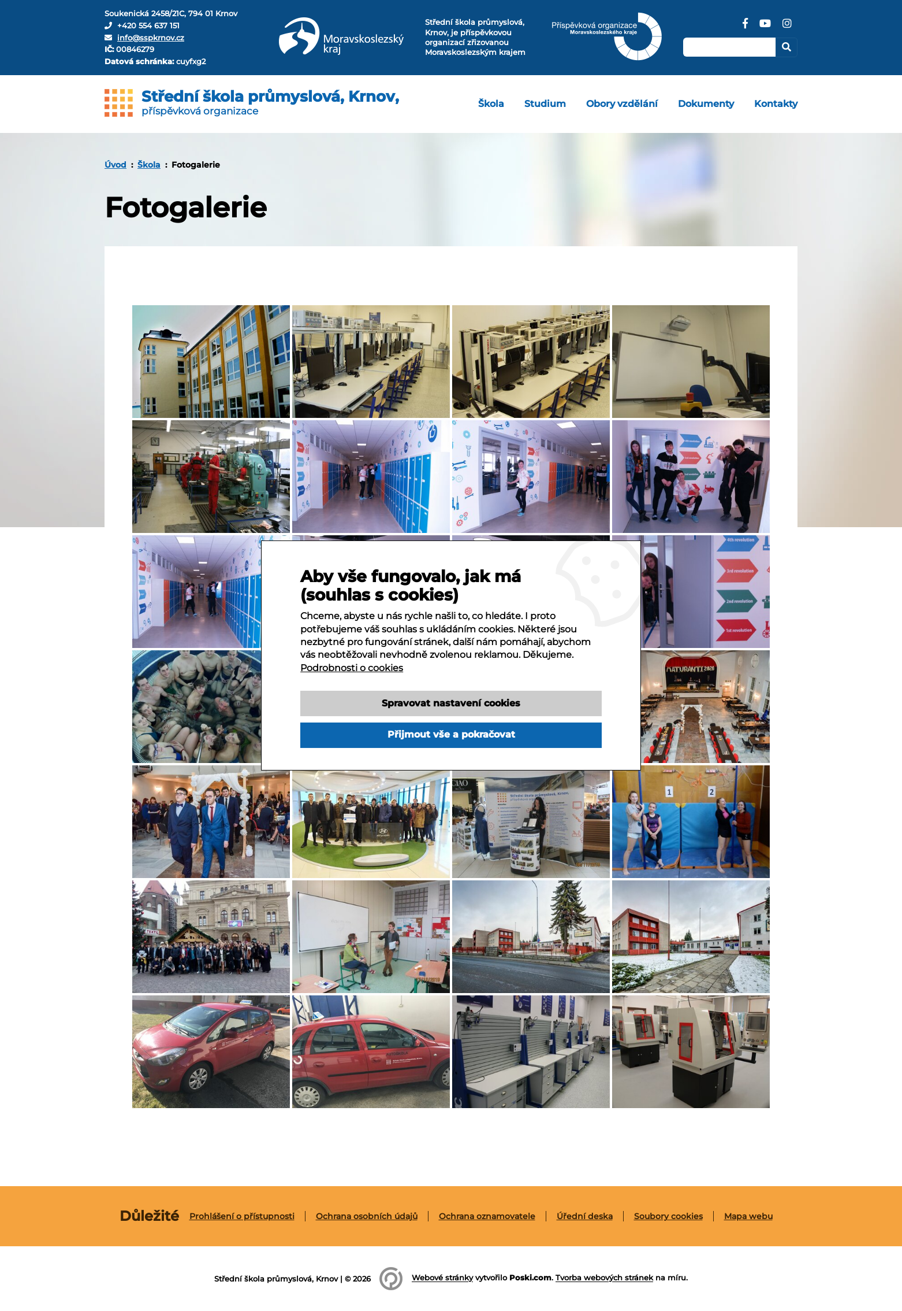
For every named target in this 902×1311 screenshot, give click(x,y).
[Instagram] (787, 28)
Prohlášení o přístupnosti (242, 1216)
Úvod (115, 165)
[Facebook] (745, 28)
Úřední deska (585, 1216)
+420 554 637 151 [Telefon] (148, 25)
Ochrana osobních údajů (367, 1216)
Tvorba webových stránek (604, 1278)
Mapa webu (748, 1216)
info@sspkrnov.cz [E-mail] (150, 37)
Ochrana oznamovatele (487, 1216)
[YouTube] (765, 28)
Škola (149, 165)
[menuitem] (491, 104)
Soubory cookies (668, 1216)
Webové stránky (442, 1278)
